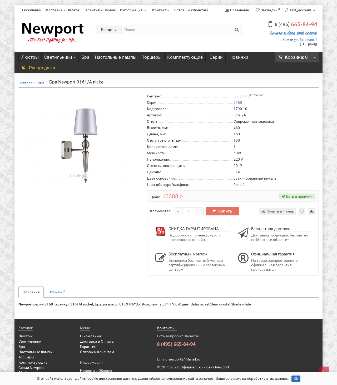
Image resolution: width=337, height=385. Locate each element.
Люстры (30, 57)
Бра (85, 57)
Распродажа (38, 67)
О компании (31, 10)
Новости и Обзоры (96, 370)
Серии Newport (31, 368)
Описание (31, 292)
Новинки (239, 57)
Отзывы (56, 291)
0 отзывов (256, 95)
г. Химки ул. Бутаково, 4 (298, 40)
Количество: (160, 211)
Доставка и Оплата (62, 10)
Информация (134, 10)
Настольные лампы (115, 57)
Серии (216, 57)
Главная (25, 82)
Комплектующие (185, 57)
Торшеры (152, 57)
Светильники (60, 56)
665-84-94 (296, 24)
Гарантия (88, 346)
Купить (223, 211)
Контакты (161, 10)
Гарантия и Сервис (99, 10)
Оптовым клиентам (191, 10)
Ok (296, 379)
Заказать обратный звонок (293, 32)
